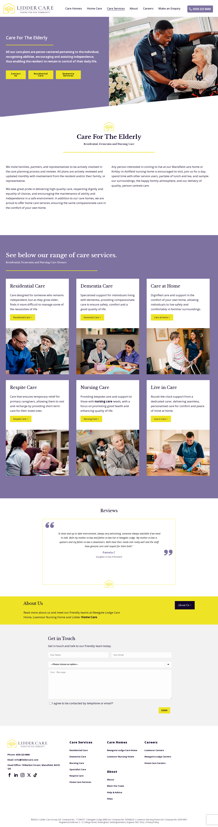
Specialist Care (78, 769)
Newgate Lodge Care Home (122, 750)
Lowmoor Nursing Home (120, 756)
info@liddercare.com (26, 759)
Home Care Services (80, 782)
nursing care (103, 401)
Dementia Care (92, 317)
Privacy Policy (152, 822)
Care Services (116, 8)
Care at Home (162, 317)
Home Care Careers (155, 763)
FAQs (110, 798)
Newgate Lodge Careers (157, 756)
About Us (184, 605)
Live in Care (161, 418)
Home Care (94, 8)
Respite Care (20, 418)
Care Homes (73, 8)
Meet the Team (115, 785)
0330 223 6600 (202, 9)
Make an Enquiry (169, 8)
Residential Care (22, 317)
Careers (148, 8)
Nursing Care (91, 418)
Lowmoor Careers (154, 750)
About (134, 8)
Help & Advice (114, 792)
